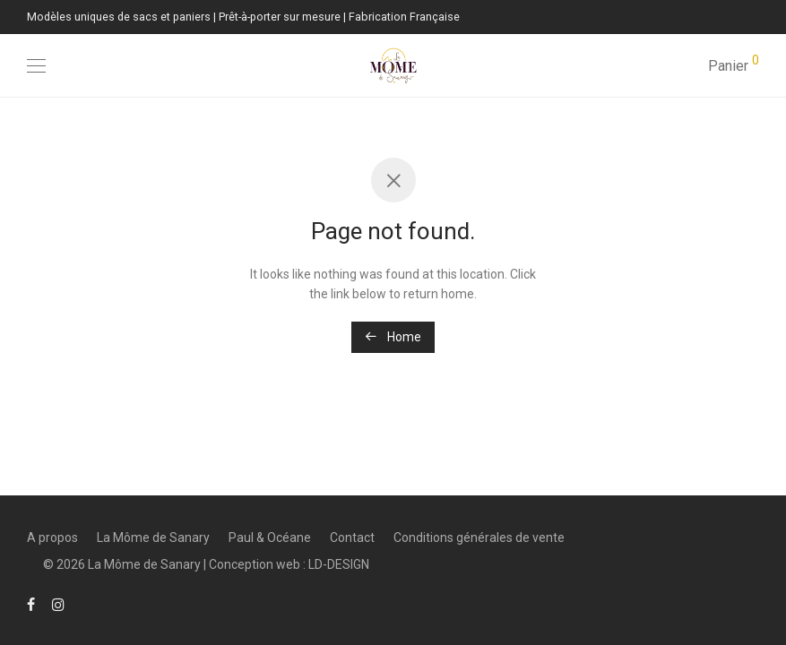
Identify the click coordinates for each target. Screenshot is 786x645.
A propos (52, 537)
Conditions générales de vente (479, 537)
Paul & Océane (270, 537)
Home (393, 337)
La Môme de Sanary (153, 537)
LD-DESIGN (338, 564)
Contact (352, 537)
